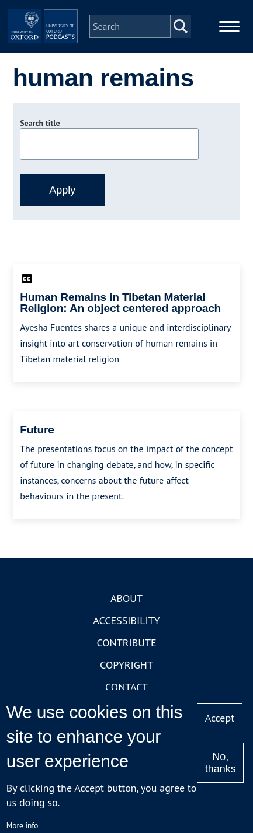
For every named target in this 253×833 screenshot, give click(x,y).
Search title (40, 123)
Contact (126, 687)
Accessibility (126, 620)
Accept (220, 717)
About (126, 598)
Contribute (126, 642)
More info (22, 825)
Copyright (126, 664)
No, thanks (220, 763)
